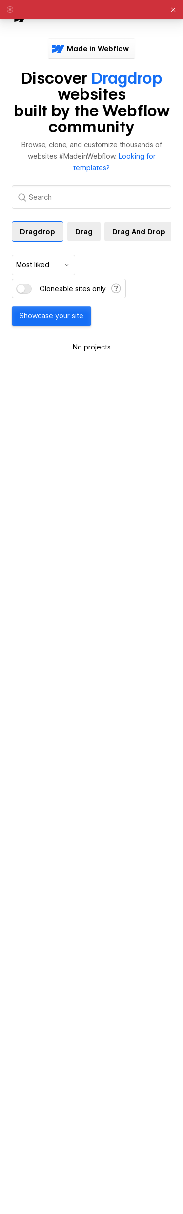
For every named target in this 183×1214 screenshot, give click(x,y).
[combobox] (43, 265)
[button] (173, 10)
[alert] (91, 9)
